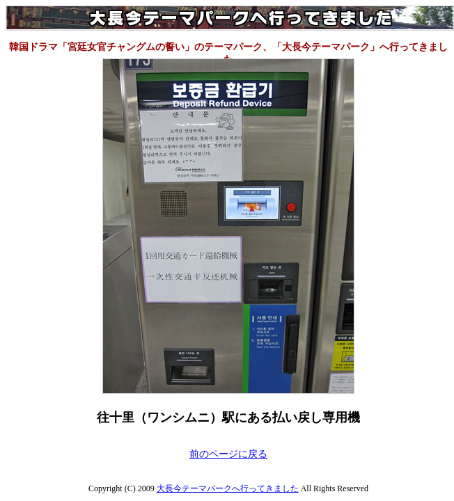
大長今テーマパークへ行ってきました (228, 488)
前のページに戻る (228, 454)
